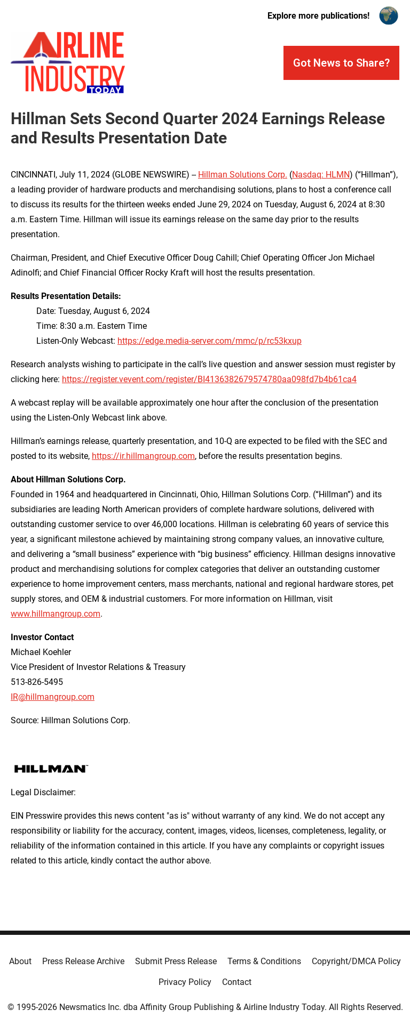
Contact (236, 982)
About (20, 961)
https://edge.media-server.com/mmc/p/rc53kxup (209, 341)
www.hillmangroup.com (55, 614)
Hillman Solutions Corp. (242, 174)
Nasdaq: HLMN (321, 174)
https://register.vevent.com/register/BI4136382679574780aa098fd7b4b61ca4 (209, 379)
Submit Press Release (176, 961)
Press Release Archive (83, 961)
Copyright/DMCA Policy (356, 961)
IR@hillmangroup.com (52, 697)
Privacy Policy (185, 982)
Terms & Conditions (264, 961)
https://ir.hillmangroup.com (143, 456)
